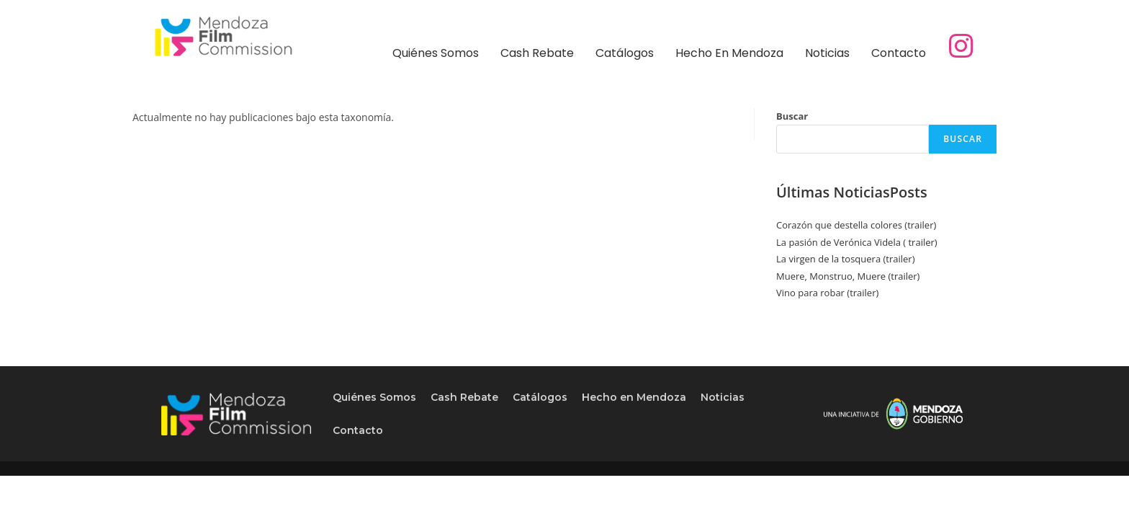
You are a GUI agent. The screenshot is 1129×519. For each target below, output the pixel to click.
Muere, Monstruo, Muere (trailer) (847, 276)
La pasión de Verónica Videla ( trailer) (856, 242)
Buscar (792, 116)
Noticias (827, 53)
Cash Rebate (537, 53)
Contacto (898, 53)
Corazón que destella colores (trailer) (856, 224)
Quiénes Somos (435, 53)
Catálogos (624, 53)
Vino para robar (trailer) (827, 292)
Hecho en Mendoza (729, 53)
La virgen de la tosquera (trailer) (845, 258)
